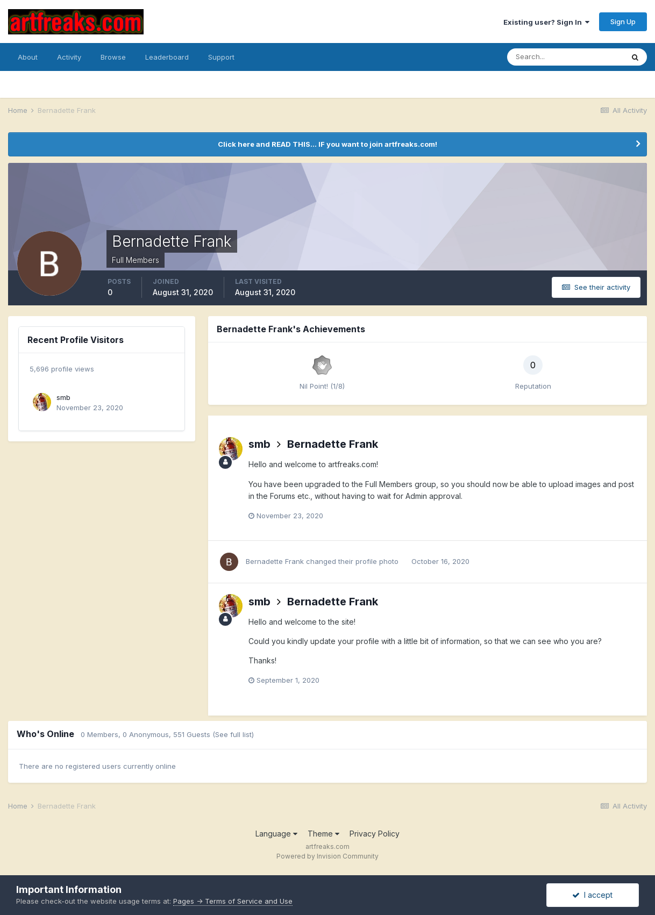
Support (221, 57)
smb (63, 397)
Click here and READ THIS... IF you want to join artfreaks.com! (327, 144)
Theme (323, 833)
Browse (113, 57)
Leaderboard (167, 57)
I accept (592, 894)
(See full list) (233, 734)
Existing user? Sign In (546, 22)
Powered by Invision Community (327, 856)
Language (276, 833)
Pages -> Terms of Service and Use (233, 901)
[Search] (565, 57)
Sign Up (623, 21)
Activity (69, 57)
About (28, 57)
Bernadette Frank (332, 444)
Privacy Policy (375, 833)
